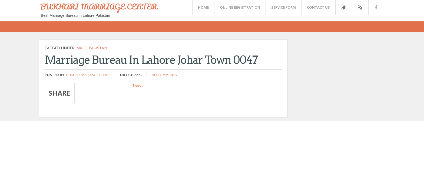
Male (81, 47)
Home (203, 7)
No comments (164, 74)
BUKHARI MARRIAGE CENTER (98, 6)
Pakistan (98, 47)
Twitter (343, 7)
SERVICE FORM (283, 7)
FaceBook (375, 7)
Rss (359, 7)
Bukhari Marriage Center (89, 74)
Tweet (137, 85)
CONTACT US (318, 7)
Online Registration (240, 7)
